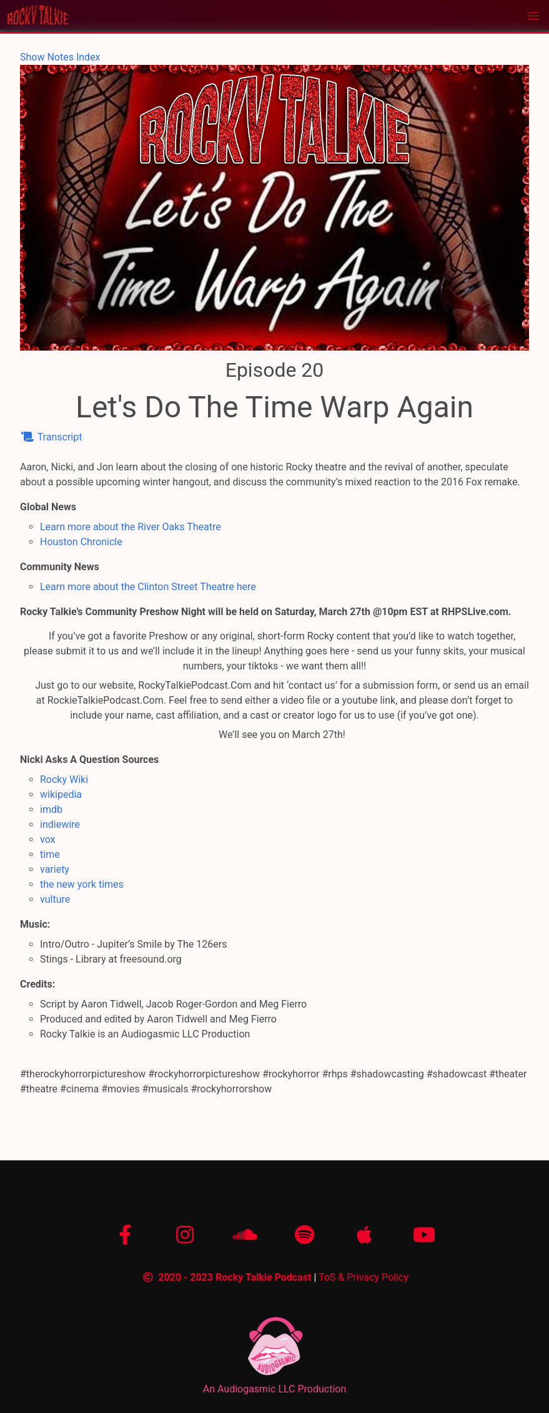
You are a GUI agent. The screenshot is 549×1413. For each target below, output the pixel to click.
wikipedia (61, 794)
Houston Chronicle (81, 542)
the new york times (82, 884)
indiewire (60, 824)
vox (48, 839)
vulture (55, 899)
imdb (51, 809)
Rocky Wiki (64, 779)
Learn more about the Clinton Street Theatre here (148, 587)
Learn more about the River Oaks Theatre (130, 527)
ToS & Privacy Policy (363, 1277)
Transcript (51, 437)
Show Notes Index (60, 57)
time (50, 854)
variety (54, 869)
